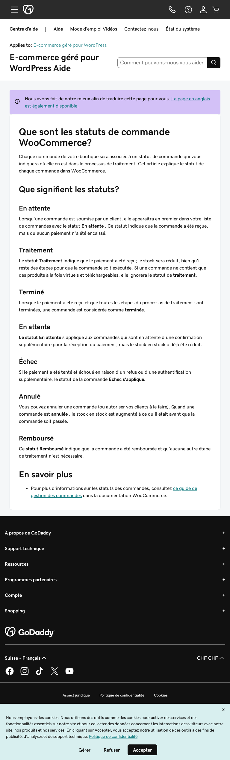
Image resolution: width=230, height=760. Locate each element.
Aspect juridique (76, 695)
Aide (58, 28)
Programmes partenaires (31, 579)
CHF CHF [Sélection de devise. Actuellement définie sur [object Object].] (211, 657)
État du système (183, 28)
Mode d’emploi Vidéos (93, 28)
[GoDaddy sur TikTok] (39, 674)
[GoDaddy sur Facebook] (9, 674)
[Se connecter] (203, 9)
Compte (13, 595)
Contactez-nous (141, 28)
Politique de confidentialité (121, 695)
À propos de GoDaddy (28, 532)
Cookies (161, 695)
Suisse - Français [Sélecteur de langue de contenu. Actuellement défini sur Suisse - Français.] (26, 657)
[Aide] (187, 9)
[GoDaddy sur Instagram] (24, 674)
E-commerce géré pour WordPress (70, 45)
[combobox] (162, 62)
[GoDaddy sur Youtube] (69, 674)
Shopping (15, 610)
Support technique (24, 548)
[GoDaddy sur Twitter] (54, 674)
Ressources (16, 563)
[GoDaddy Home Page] (30, 632)
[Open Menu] (12, 9)
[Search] (213, 62)
